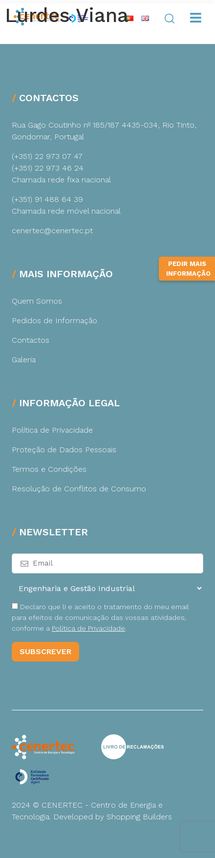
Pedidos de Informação (54, 320)
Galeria (24, 359)
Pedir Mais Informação (188, 286)
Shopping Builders (139, 816)
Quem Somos (37, 301)
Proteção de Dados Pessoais (64, 449)
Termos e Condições (49, 469)
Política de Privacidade (52, 430)
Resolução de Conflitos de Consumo (79, 488)
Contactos (30, 340)
